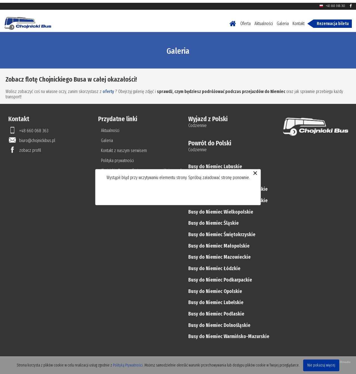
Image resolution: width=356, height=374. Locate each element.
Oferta (245, 20)
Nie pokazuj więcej (321, 365)
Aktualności (263, 20)
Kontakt (299, 20)
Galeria (283, 20)
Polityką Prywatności (128, 365)
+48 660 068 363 (335, 3)
